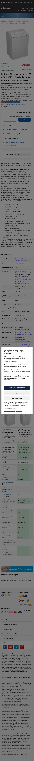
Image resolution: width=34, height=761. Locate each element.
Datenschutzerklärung (9, 411)
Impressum (19, 411)
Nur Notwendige (17, 398)
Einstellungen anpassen (17, 393)
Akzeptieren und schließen (17, 387)
